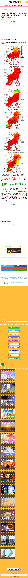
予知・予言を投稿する (14, 327)
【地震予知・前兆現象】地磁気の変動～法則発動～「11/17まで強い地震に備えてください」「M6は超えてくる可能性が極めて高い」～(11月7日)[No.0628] (15, 282)
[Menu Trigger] (27, 1)
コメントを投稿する (14, 351)
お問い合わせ (14, 564)
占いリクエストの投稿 (14, 347)
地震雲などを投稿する (14, 330)
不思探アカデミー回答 (14, 355)
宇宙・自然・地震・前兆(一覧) (13, 261)
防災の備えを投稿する (14, 343)
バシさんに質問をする (14, 358)
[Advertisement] (14, 29)
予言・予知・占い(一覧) (5, 261)
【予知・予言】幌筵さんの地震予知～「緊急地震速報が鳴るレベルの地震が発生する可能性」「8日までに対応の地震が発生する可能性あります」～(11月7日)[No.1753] (15, 278)
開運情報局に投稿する (14, 334)
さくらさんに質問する (14, 340)
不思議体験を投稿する (14, 337)
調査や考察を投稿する (14, 350)
